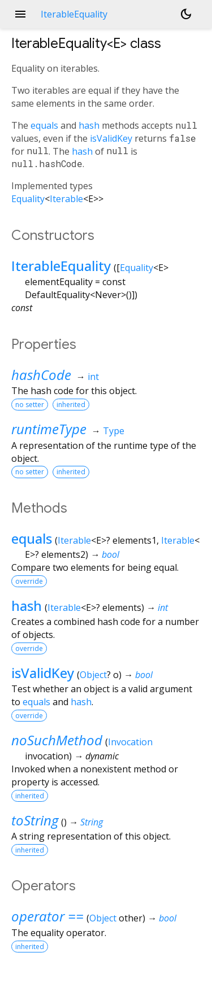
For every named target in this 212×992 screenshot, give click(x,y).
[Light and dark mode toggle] (186, 14)
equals (44, 125)
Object (93, 674)
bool (110, 554)
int (93, 376)
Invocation (130, 742)
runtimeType (48, 428)
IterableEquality (61, 265)
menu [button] (20, 14)
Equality (28, 199)
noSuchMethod (56, 740)
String (91, 822)
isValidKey (111, 138)
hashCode (41, 374)
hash (89, 125)
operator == (47, 916)
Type (113, 431)
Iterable (66, 199)
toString (34, 820)
